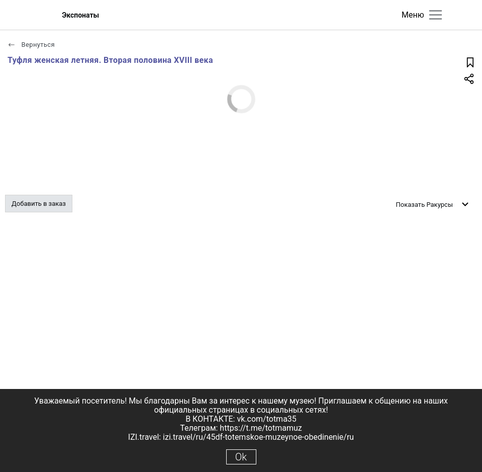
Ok (241, 457)
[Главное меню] (435, 15)
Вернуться (31, 44)
